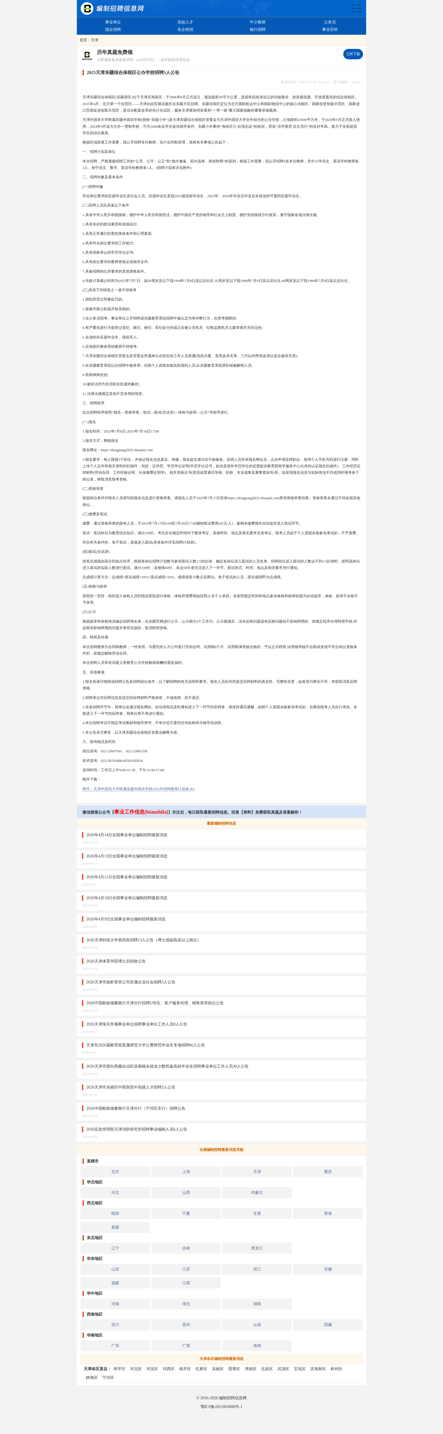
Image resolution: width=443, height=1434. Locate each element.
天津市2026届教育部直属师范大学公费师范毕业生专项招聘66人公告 (145, 1045)
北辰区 (267, 1368)
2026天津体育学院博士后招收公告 (116, 961)
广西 (186, 1345)
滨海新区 (318, 1368)
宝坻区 (300, 1368)
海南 (257, 1345)
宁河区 (108, 1377)
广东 (115, 1345)
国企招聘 (113, 29)
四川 (115, 1324)
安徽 (328, 1269)
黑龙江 (257, 1248)
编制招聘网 (112, 8)
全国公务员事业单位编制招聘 (357, 8)
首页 (83, 40)
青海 (328, 1213)
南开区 (185, 1368)
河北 (115, 1192)
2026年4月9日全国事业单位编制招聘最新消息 (126, 919)
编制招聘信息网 (233, 1398)
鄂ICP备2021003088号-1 (221, 1406)
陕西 (115, 1213)
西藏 (328, 1324)
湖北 (186, 1304)
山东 (115, 1269)
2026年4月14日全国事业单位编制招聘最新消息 (127, 835)
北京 (115, 1171)
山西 (186, 1192)
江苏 (186, 1269)
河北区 (136, 1368)
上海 (186, 1171)
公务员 (330, 22)
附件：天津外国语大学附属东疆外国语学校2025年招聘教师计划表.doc (138, 789)
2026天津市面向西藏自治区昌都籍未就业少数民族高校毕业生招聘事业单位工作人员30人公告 (167, 1066)
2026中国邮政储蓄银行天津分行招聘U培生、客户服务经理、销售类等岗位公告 (155, 1003)
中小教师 (258, 22)
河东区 (152, 1368)
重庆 (328, 1171)
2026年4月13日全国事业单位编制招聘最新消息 (127, 856)
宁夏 (186, 1213)
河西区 (169, 1368)
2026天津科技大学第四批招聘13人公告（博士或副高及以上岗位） (143, 940)
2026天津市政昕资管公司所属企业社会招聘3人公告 (130, 982)
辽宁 (115, 1248)
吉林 (186, 1248)
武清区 (283, 1368)
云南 (257, 1324)
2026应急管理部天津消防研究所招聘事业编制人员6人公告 (136, 1129)
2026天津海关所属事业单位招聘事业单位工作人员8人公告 (136, 1024)
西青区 (234, 1368)
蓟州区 (336, 1368)
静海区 (92, 1377)
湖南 (257, 1304)
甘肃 (257, 1213)
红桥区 (201, 1368)
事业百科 (330, 29)
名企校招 (185, 29)
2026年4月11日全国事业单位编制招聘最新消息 (127, 877)
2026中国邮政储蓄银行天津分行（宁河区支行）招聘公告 (135, 1108)
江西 (186, 1283)
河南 (115, 1304)
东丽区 (218, 1368)
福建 (115, 1283)
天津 (94, 40)
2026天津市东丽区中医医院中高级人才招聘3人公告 (130, 1087)
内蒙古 (257, 1192)
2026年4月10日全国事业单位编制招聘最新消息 (127, 898)
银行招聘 (258, 29)
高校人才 (185, 22)
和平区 (119, 1368)
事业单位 (113, 22)
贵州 (186, 1324)
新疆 (115, 1227)
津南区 (251, 1368)
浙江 (257, 1269)
